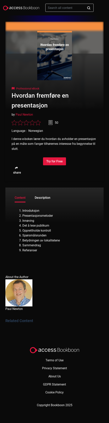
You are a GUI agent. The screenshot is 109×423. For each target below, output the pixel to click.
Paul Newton (24, 114)
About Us (54, 376)
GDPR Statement (54, 384)
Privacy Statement (54, 368)
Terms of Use (54, 360)
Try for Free (54, 161)
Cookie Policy (54, 392)
